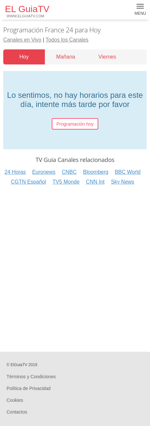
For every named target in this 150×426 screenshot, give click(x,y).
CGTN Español (28, 182)
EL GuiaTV (27, 11)
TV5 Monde (66, 182)
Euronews (43, 172)
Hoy (23, 57)
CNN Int (95, 182)
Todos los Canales (67, 40)
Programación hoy (75, 124)
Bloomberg (95, 172)
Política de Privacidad (29, 388)
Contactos (17, 412)
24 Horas (15, 172)
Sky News (122, 182)
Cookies (15, 400)
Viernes (107, 57)
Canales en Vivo (22, 40)
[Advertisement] (75, 268)
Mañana (65, 57)
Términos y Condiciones (31, 376)
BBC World (128, 172)
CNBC (69, 172)
